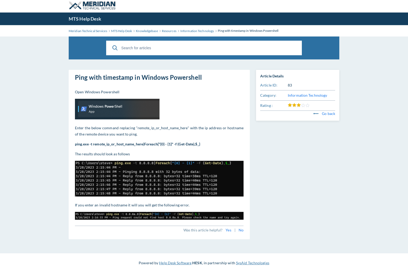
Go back (324, 113)
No (241, 230)
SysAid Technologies (252, 263)
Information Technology (307, 95)
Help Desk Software (175, 263)
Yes (228, 230)
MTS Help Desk (85, 19)
